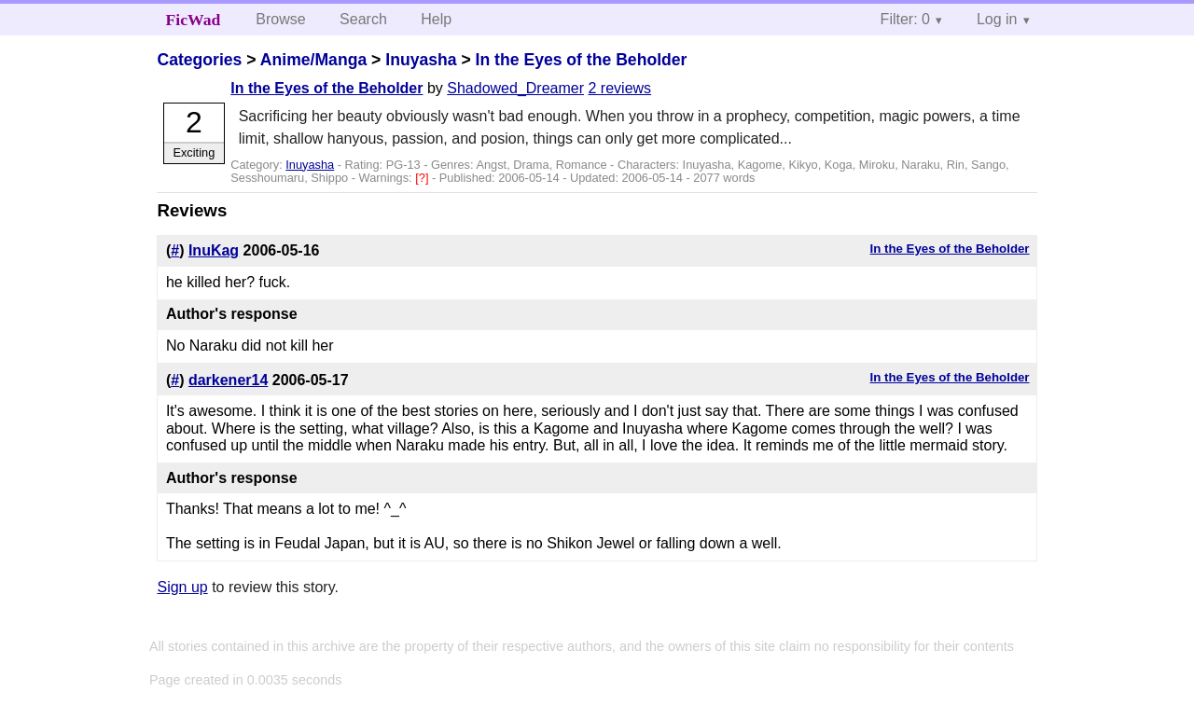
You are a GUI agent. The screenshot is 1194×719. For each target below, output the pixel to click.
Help (436, 19)
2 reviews (620, 88)
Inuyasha (420, 59)
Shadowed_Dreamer (515, 88)
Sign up (182, 587)
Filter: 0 (905, 19)
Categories (199, 59)
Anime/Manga (313, 59)
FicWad (193, 19)
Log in (997, 19)
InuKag (213, 250)
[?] (423, 178)
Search (363, 19)
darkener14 (228, 380)
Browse (280, 19)
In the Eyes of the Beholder (581, 59)
